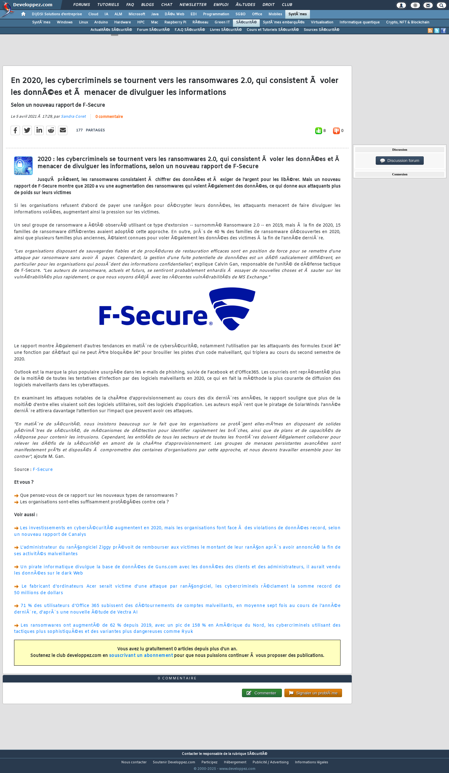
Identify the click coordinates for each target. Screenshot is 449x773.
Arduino (101, 22)
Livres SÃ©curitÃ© (226, 30)
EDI (194, 14)
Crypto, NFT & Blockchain (407, 22)
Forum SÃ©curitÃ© (153, 30)
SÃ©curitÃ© (246, 22)
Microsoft (136, 14)
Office (257, 14)
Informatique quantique (360, 22)
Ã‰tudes (245, 4)
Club (286, 4)
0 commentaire (109, 120)
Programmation (216, 14)
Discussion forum (399, 160)
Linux (83, 22)
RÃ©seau (200, 22)
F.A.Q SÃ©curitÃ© (190, 30)
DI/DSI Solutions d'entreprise (57, 14)
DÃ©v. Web (174, 14)
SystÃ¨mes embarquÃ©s (284, 22)
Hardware (122, 22)
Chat (167, 4)
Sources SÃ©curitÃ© (321, 30)
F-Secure (43, 474)
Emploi (221, 4)
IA (106, 14)
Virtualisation (322, 22)
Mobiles (275, 14)
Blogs (147, 4)
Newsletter (193, 4)
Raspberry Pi (175, 22)
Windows (65, 22)
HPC (141, 22)
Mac (154, 22)
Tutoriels (108, 4)
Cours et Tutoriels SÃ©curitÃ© (273, 30)
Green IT (222, 22)
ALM (118, 14)
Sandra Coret (73, 120)
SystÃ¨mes (297, 14)
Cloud (93, 14)
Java (154, 14)
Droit (268, 4)
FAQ (130, 4)
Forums (81, 4)
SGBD (240, 14)
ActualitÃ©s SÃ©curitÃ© (111, 30)
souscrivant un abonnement (141, 660)
